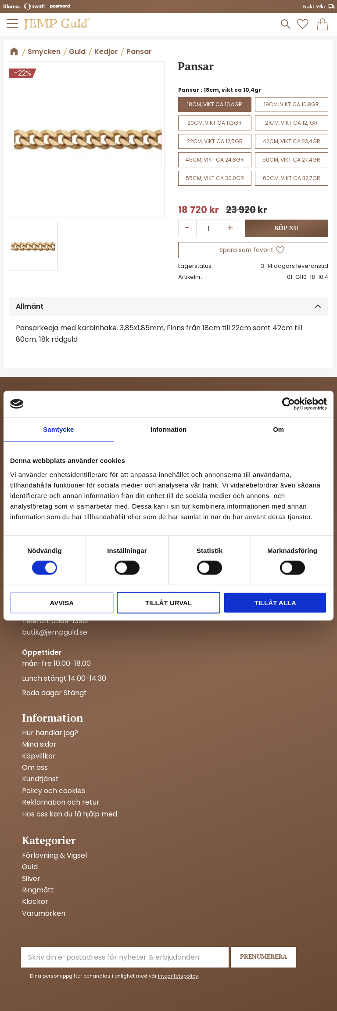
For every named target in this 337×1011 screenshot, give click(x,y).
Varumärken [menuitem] (43, 913)
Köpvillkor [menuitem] (39, 756)
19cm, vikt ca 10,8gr (291, 104)
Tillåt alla (275, 602)
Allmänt (29, 306)
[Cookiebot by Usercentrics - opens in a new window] (288, 404)
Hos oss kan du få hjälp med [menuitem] (69, 814)
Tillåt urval (168, 602)
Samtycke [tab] (58, 429)
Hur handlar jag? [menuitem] (50, 733)
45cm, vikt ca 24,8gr (215, 159)
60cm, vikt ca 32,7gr (291, 178)
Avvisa (62, 602)
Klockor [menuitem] (35, 902)
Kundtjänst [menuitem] (40, 779)
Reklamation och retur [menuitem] (61, 802)
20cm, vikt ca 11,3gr (214, 122)
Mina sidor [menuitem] (39, 744)
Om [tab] (278, 429)
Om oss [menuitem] (35, 768)
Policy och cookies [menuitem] (53, 791)
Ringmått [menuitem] (38, 890)
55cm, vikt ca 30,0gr (215, 178)
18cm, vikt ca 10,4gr (214, 104)
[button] (12, 23)
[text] (198, 210)
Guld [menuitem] (30, 867)
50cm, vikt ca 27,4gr (291, 159)
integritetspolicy (178, 975)
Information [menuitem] (52, 717)
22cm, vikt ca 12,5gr (215, 141)
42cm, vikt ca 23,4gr (291, 141)
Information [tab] (169, 429)
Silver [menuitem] (31, 879)
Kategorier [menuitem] (48, 840)
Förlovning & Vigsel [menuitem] (54, 855)
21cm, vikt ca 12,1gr (291, 122)
